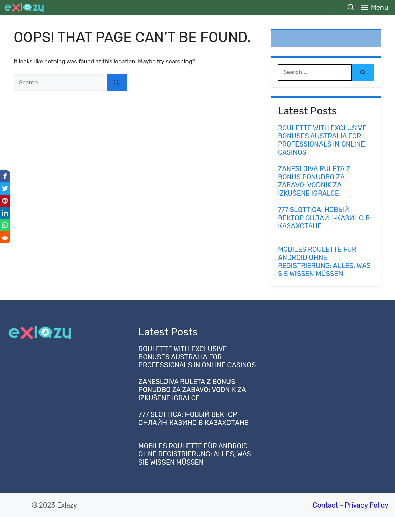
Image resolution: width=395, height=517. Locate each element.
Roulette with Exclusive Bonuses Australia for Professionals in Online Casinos (322, 140)
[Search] (117, 82)
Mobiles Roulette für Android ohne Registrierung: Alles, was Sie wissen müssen (324, 261)
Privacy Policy (366, 505)
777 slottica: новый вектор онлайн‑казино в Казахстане (324, 218)
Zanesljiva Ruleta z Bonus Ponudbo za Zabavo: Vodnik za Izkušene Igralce (314, 181)
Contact (325, 505)
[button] (351, 7)
